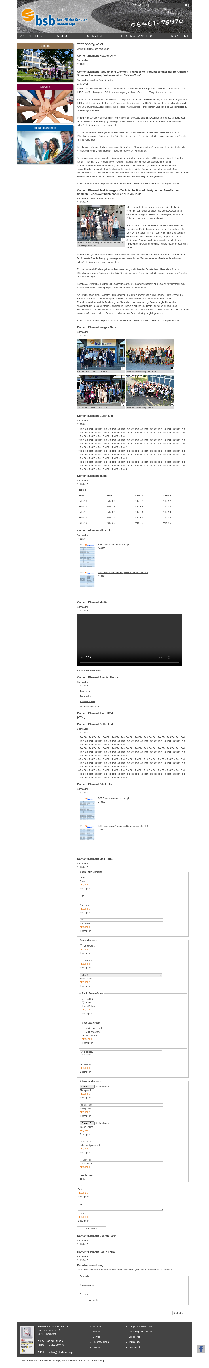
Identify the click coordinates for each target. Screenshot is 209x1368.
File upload (112, 1092)
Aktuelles (31, 36)
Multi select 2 (121, 1054)
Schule (64, 36)
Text (111, 1191)
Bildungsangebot (138, 36)
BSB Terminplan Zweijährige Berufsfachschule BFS (123, 572)
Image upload (112, 1129)
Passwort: (84, 1294)
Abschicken (91, 1228)
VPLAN (137, 5)
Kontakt (180, 36)
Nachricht (112, 907)
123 (121, 898)
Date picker (112, 1110)
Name (112, 883)
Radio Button (114, 1008)
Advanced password (112, 1147)
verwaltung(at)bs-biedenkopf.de (60, 1352)
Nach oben (178, 1313)
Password (112, 925)
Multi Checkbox (114, 1037)
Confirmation (112, 1165)
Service (95, 36)
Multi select (112, 1066)
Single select (112, 980)
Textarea (111, 1215)
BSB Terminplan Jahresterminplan (114, 544)
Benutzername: (87, 1285)
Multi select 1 (121, 1052)
